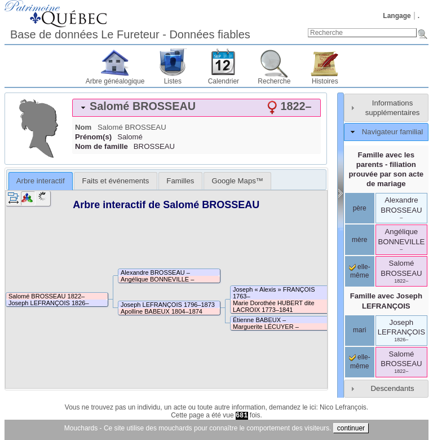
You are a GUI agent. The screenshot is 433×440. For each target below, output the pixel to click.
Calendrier (223, 81)
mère (359, 240)
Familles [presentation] (180, 181)
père (359, 208)
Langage (396, 16)
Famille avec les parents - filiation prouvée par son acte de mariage (385, 169)
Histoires (325, 81)
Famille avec (386, 301)
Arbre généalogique (115, 81)
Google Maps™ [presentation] (237, 181)
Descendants (392, 388)
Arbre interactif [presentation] (40, 181)
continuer (351, 428)
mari (359, 330)
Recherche (274, 81)
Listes (173, 81)
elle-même (359, 271)
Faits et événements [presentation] (115, 181)
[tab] (196, 108)
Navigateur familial (392, 131)
